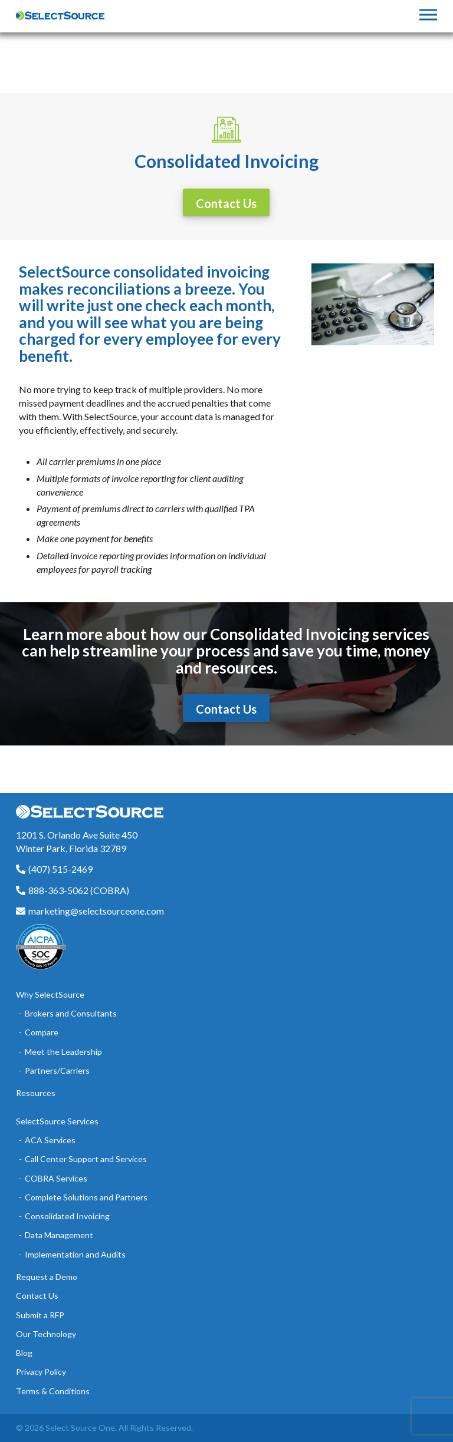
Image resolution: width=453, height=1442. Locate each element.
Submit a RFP (40, 1315)
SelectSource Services (57, 1121)
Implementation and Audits (75, 1254)
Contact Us (37, 1296)
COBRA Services (56, 1178)
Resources (35, 1093)
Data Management (59, 1235)
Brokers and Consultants (71, 1013)
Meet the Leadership (63, 1052)
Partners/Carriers (57, 1070)
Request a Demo (46, 1277)
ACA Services (50, 1140)
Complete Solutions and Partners (86, 1197)
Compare (41, 1032)
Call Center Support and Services (86, 1159)
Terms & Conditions (53, 1391)
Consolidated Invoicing (67, 1216)
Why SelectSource (50, 994)
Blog (24, 1353)
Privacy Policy (41, 1372)
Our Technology (46, 1334)
